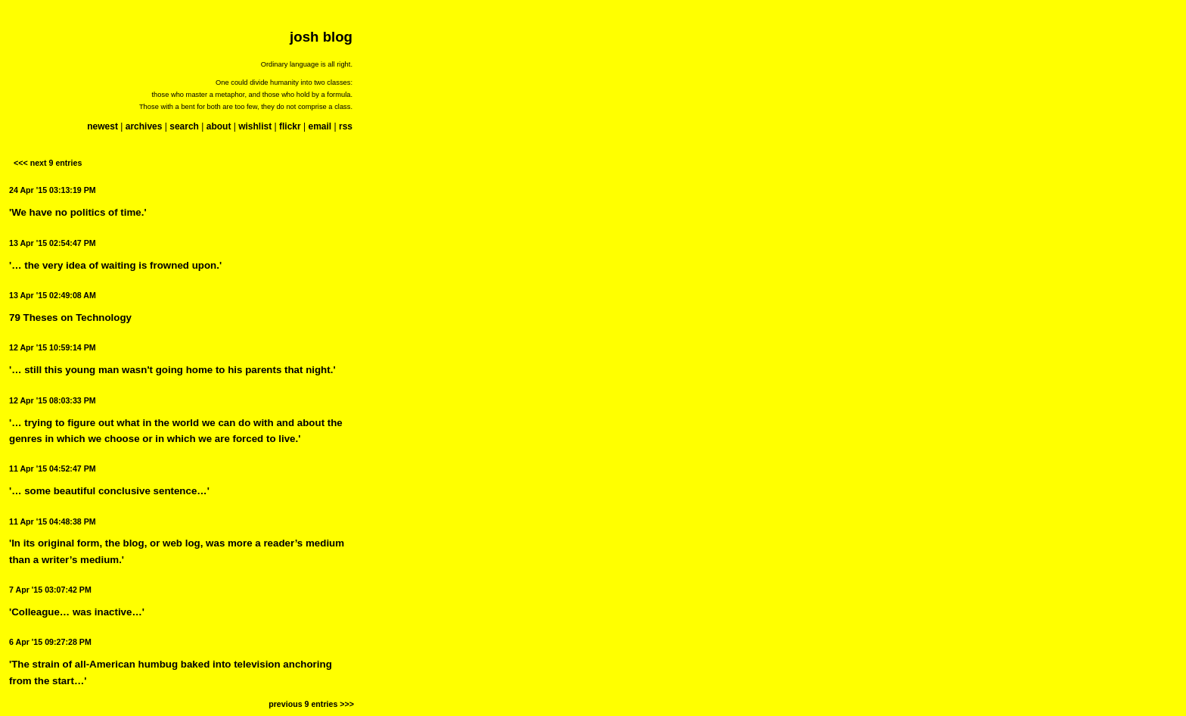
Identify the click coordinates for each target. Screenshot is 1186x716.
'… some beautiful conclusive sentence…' (109, 491)
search (184, 126)
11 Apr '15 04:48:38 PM (52, 521)
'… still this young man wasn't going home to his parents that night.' (172, 369)
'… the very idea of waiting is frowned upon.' (115, 265)
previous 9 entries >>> (311, 703)
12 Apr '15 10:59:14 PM (52, 347)
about (218, 126)
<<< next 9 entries (48, 162)
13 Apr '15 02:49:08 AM (52, 295)
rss (345, 126)
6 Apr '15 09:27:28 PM (50, 641)
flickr (290, 126)
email (319, 126)
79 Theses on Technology (70, 317)
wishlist (255, 126)
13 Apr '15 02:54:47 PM (52, 242)
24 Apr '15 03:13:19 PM (52, 190)
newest (102, 126)
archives (144, 126)
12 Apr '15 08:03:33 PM (52, 400)
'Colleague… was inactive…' (76, 612)
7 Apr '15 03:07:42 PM (50, 589)
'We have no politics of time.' (78, 212)
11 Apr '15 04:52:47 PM (52, 468)
